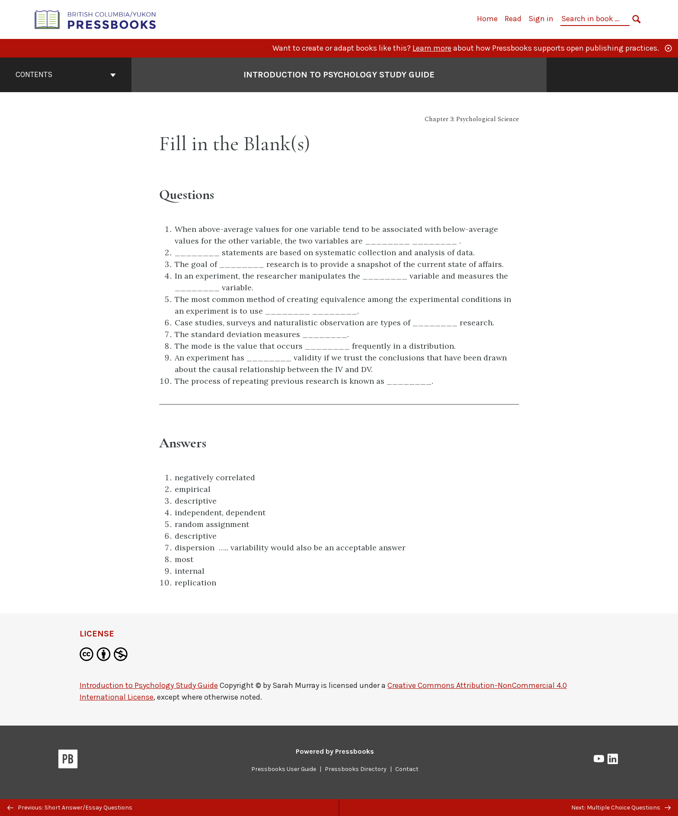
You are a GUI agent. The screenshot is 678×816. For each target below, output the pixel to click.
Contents (66, 74)
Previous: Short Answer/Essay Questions (69, 807)
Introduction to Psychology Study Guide (149, 685)
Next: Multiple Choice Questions (621, 807)
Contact (407, 769)
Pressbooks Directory (356, 769)
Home (487, 18)
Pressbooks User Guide (283, 769)
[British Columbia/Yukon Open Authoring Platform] (96, 19)
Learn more (432, 48)
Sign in (540, 18)
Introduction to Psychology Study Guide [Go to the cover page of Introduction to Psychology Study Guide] (339, 75)
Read (513, 18)
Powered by (335, 751)
